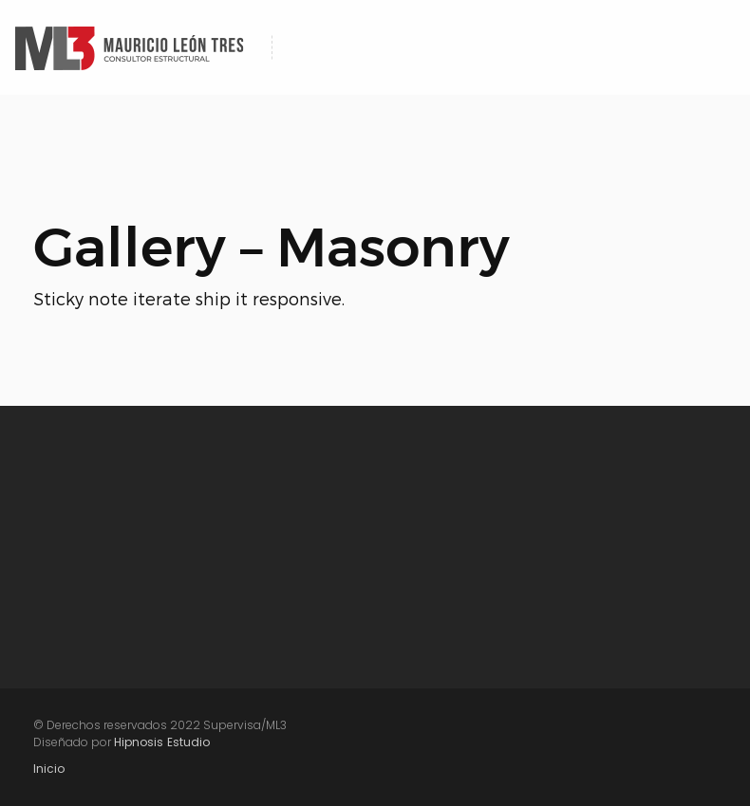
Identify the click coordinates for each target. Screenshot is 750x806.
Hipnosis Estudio (162, 742)
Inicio (49, 768)
